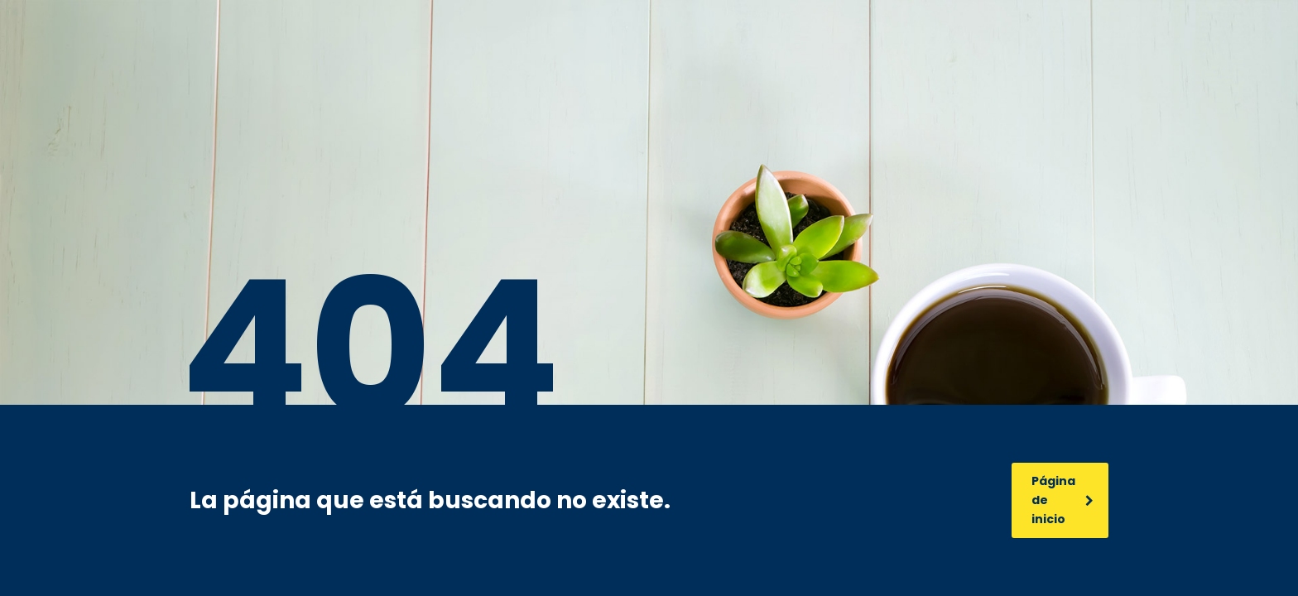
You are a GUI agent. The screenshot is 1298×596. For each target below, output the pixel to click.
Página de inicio (1062, 500)
